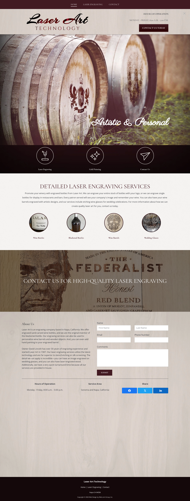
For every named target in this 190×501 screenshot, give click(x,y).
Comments (102, 347)
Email (99, 335)
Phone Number (142, 335)
